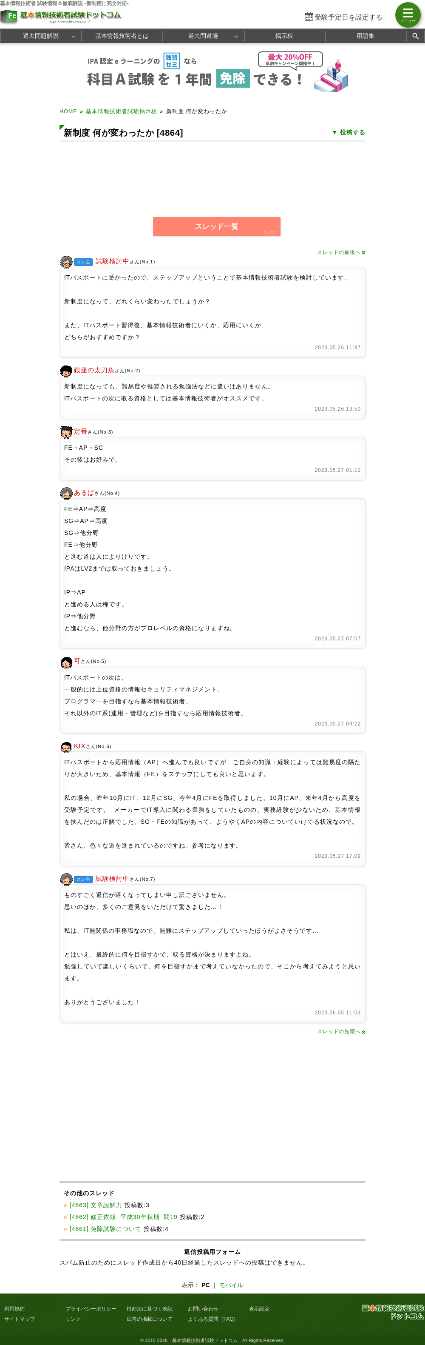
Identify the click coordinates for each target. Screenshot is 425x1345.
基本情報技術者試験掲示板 (121, 111)
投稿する (353, 132)
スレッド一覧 (216, 227)
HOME (68, 111)
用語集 (365, 35)
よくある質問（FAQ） (213, 1319)
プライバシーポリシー (90, 1309)
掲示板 (284, 35)
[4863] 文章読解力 (96, 1205)
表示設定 (259, 1309)
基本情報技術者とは (122, 35)
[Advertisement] (219, 174)
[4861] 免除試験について (106, 1228)
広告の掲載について (150, 1319)
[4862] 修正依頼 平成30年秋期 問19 (124, 1217)
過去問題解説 (41, 35)
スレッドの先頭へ (341, 1031)
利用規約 (14, 1309)
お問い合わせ (203, 1309)
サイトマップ (19, 1319)
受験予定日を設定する (348, 17)
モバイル (231, 1285)
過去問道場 (203, 35)
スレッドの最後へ (341, 252)
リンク (73, 1319)
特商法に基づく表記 (150, 1309)
